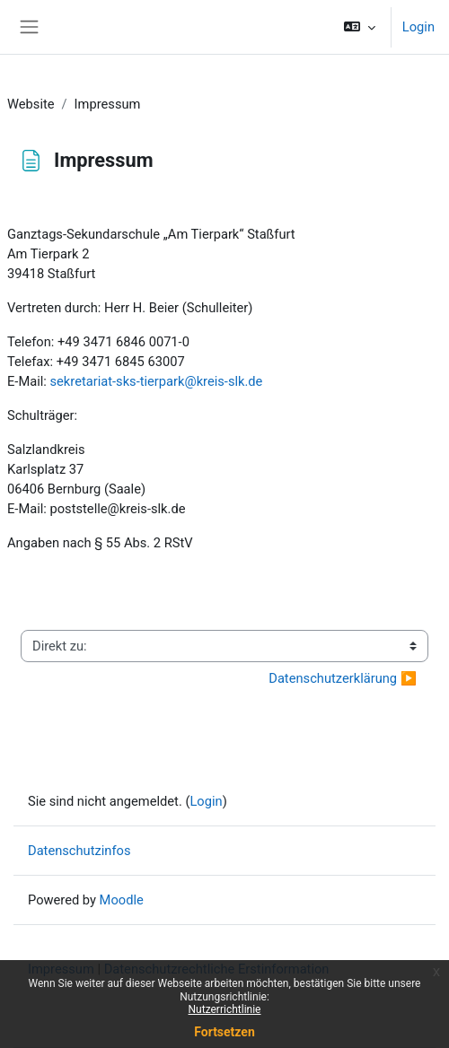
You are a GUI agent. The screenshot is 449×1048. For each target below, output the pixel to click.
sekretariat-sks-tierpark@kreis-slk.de (156, 381)
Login (418, 27)
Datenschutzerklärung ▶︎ (343, 678)
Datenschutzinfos (79, 851)
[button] (358, 27)
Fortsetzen (224, 1032)
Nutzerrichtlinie (225, 1009)
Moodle (122, 900)
